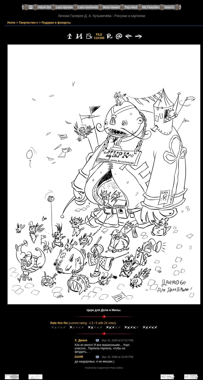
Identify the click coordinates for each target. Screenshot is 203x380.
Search (169, 7)
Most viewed (111, 7)
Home (11, 22)
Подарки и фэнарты (55, 22)
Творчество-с (28, 22)
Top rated (131, 7)
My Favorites (150, 7)
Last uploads (64, 7)
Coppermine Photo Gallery (110, 368)
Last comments (88, 7)
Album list (44, 7)
